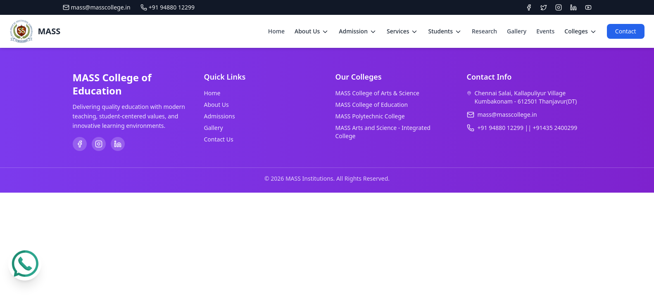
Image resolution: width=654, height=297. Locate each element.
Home (276, 31)
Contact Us (218, 139)
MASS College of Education (371, 104)
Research (484, 31)
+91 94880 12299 (167, 7)
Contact (625, 31)
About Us (216, 104)
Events (545, 31)
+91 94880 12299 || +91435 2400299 (528, 128)
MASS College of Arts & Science (377, 93)
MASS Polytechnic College (370, 116)
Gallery (516, 31)
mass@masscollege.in (97, 7)
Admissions (219, 116)
